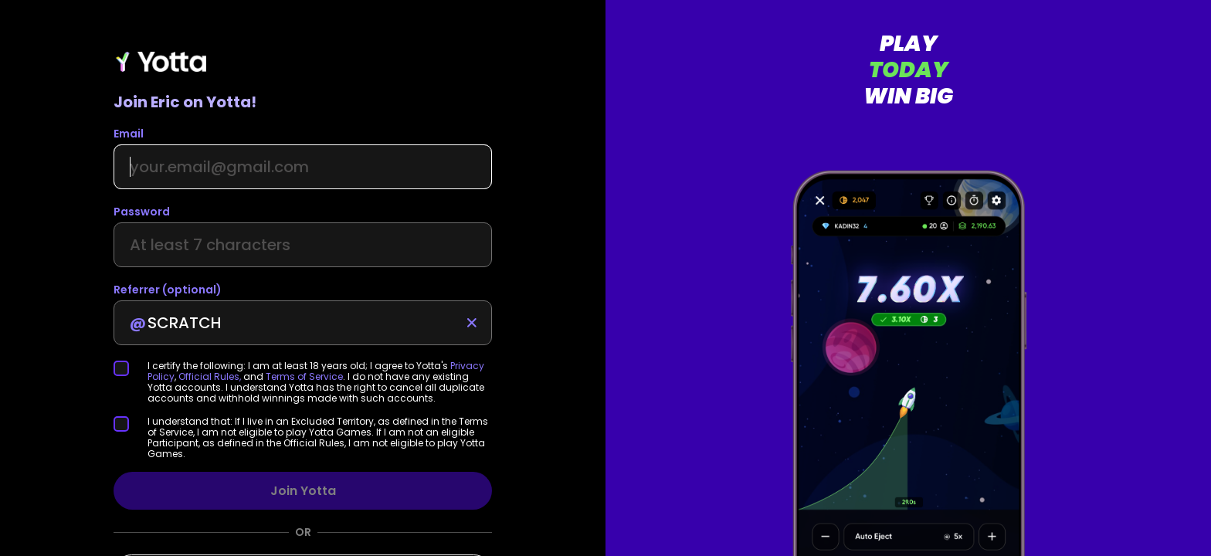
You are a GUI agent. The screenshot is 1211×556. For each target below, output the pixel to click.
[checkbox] (131, 368)
